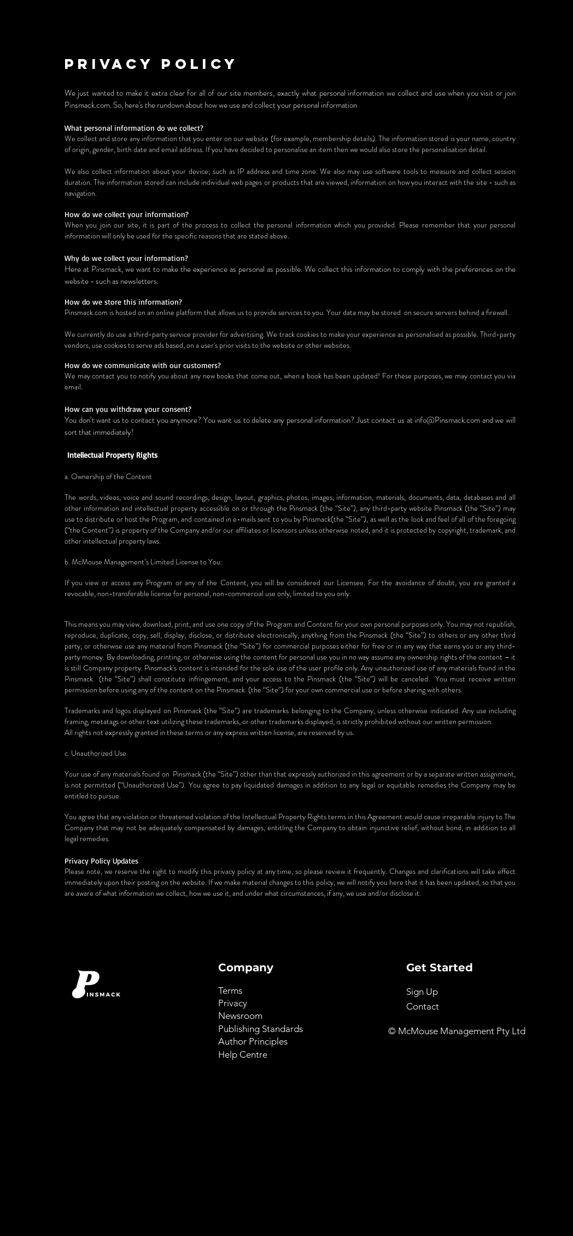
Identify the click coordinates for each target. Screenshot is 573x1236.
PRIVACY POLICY (151, 64)
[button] (422, 991)
